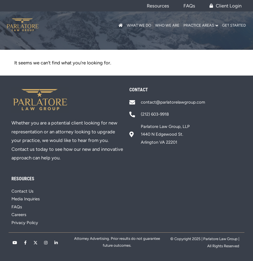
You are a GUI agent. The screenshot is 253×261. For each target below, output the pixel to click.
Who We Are (167, 25)
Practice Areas (198, 25)
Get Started (234, 25)
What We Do (139, 25)
